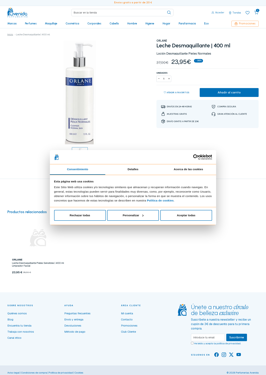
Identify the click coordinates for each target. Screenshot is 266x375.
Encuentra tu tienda (19, 325)
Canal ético (14, 337)
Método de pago (74, 331)
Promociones (245, 23)
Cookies (78, 372)
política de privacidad (228, 343)
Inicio (10, 34)
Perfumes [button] (31, 23)
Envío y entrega (73, 319)
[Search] (122, 12)
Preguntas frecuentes (77, 313)
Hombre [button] (132, 23)
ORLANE (161, 40)
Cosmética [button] (72, 23)
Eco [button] (206, 23)
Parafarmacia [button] (187, 23)
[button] (256, 12)
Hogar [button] (166, 23)
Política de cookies (160, 200)
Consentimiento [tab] (77, 169)
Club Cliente (128, 331)
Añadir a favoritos (176, 92)
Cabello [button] (114, 23)
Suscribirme (236, 337)
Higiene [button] (149, 23)
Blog (10, 319)
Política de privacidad (61, 372)
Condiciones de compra (34, 372)
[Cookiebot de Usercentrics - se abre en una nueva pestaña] (196, 157)
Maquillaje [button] (51, 23)
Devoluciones (72, 325)
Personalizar (133, 215)
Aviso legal (13, 372)
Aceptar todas (186, 215)
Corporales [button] (94, 23)
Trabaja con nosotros (20, 331)
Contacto (127, 319)
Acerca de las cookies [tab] (188, 169)
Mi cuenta (127, 313)
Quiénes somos (17, 313)
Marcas (12, 23)
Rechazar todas (80, 215)
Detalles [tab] (133, 169)
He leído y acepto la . (217, 343)
